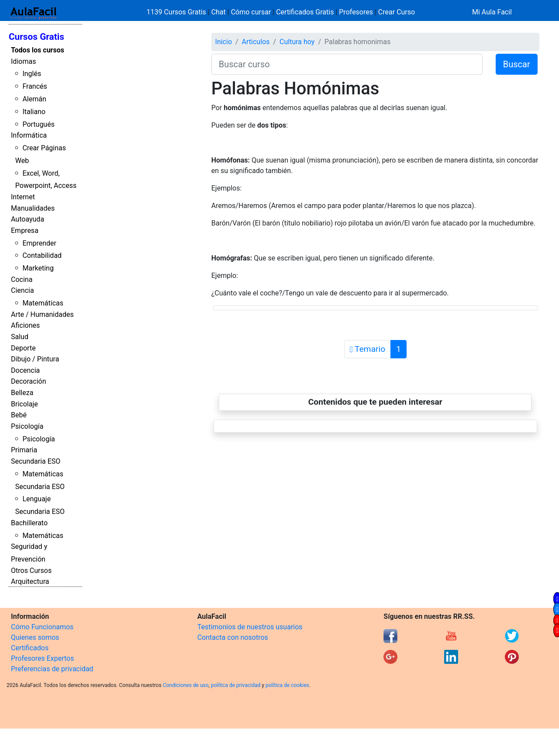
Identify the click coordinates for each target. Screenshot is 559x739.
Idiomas (23, 61)
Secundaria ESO (35, 461)
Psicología (27, 426)
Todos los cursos (37, 50)
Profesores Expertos (42, 658)
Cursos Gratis (36, 36)
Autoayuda (27, 219)
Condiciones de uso (186, 685)
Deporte (23, 348)
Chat (218, 12)
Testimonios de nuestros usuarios (250, 627)
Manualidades (33, 208)
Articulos (256, 42)
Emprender (39, 243)
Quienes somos (35, 637)
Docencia (25, 370)
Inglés (31, 73)
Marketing (37, 268)
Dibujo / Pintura (35, 359)
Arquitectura (30, 581)
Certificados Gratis (305, 12)
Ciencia (22, 290)
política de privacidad (235, 685)
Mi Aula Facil (492, 12)
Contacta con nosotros (232, 637)
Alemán (34, 99)
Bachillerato (29, 523)
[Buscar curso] (347, 64)
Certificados (29, 648)
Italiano (33, 112)
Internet (23, 197)
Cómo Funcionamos (42, 627)
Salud (19, 337)
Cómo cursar (251, 12)
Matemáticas (42, 303)
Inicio (223, 42)
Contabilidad (42, 255)
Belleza (22, 393)
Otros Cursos (31, 570)
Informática (29, 135)
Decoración (28, 381)
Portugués (38, 124)
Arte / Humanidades (42, 314)
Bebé (19, 415)
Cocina (21, 279)
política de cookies (287, 685)
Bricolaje (24, 404)
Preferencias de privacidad (52, 669)
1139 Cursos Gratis (177, 12)
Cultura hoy (297, 42)
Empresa (24, 230)
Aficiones (25, 325)
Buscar (516, 64)
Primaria (24, 450)
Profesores (356, 12)
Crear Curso (396, 12)
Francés (34, 86)
